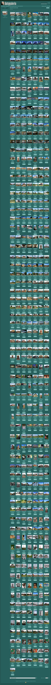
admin (14, 16)
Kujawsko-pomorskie (12, 17)
